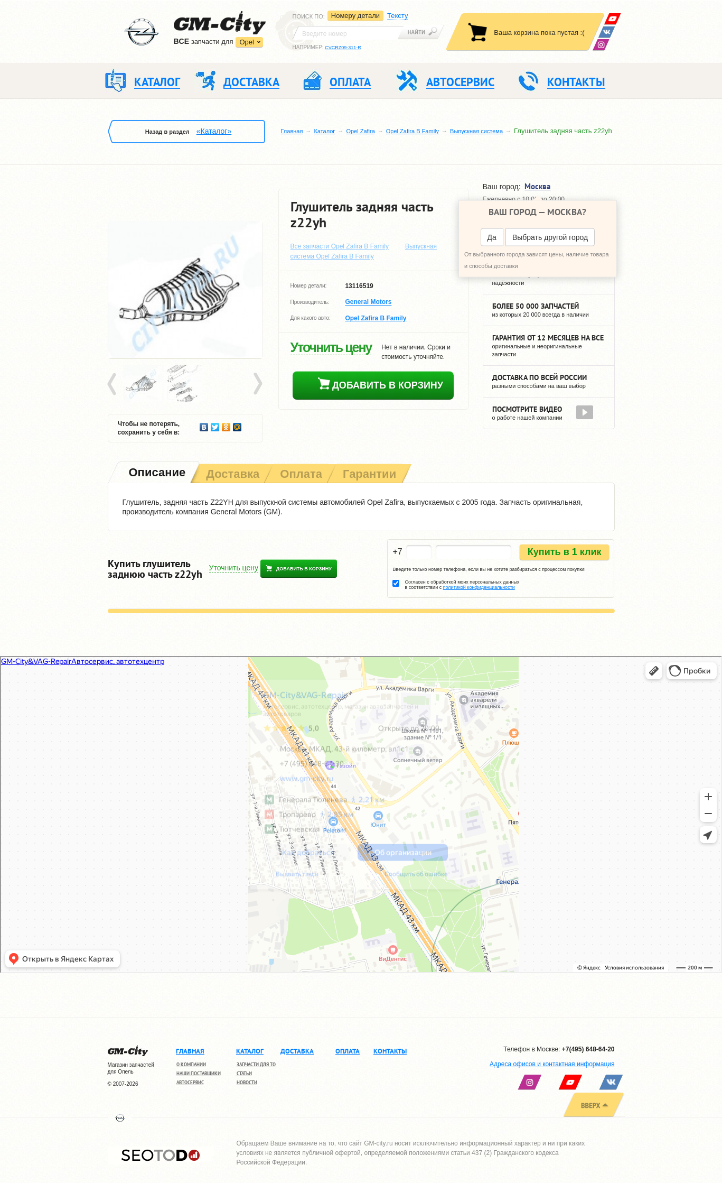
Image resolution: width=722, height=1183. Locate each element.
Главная (292, 131)
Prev (113, 384)
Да (491, 237)
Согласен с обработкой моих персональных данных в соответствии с (462, 584)
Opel (246, 42)
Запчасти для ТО (256, 1064)
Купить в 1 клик (565, 552)
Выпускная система (476, 131)
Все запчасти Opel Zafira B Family (339, 246)
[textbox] (348, 33)
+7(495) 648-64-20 (588, 1049)
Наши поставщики (198, 1073)
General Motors (368, 302)
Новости (247, 1082)
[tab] (156, 473)
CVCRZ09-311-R (343, 47)
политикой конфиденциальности (479, 587)
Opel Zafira (360, 131)
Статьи (244, 1073)
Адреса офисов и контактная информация (552, 1064)
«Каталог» (213, 131)
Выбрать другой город (550, 237)
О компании (191, 1064)
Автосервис (190, 1082)
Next (257, 384)
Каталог (324, 131)
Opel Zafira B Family (412, 131)
